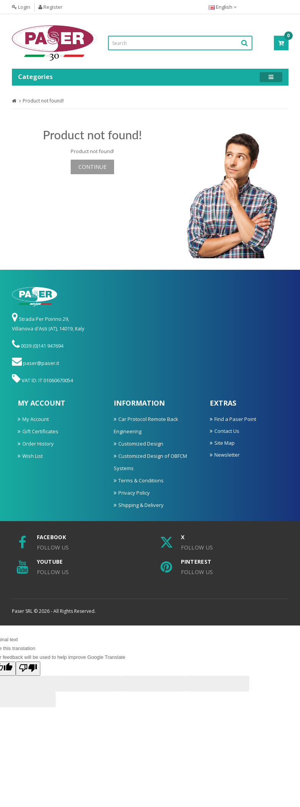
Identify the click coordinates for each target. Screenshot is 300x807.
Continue (92, 166)
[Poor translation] (28, 669)
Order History (38, 443)
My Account (35, 419)
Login (21, 6)
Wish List (32, 455)
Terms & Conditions (141, 480)
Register (50, 6)
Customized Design (140, 443)
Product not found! (43, 100)
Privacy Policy (134, 492)
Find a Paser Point (235, 419)
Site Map (224, 442)
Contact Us (226, 430)
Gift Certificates (40, 431)
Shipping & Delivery (141, 505)
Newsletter (227, 454)
